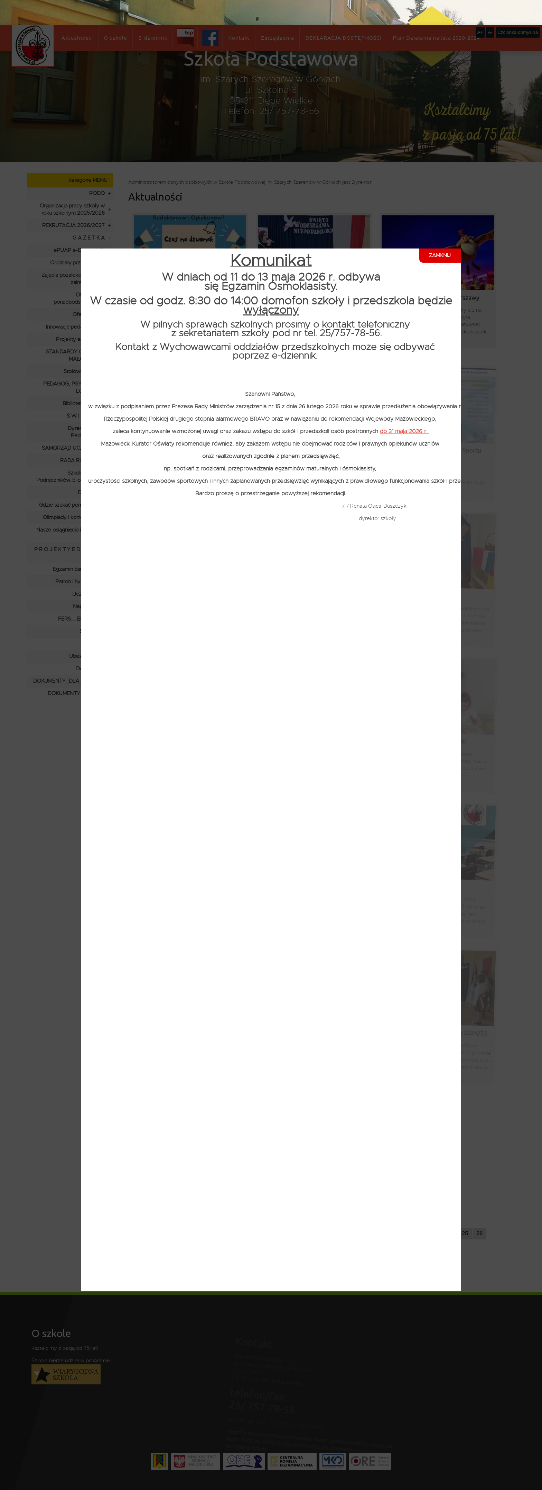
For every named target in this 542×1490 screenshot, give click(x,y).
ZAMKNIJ (440, 230)
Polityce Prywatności (143, 1483)
